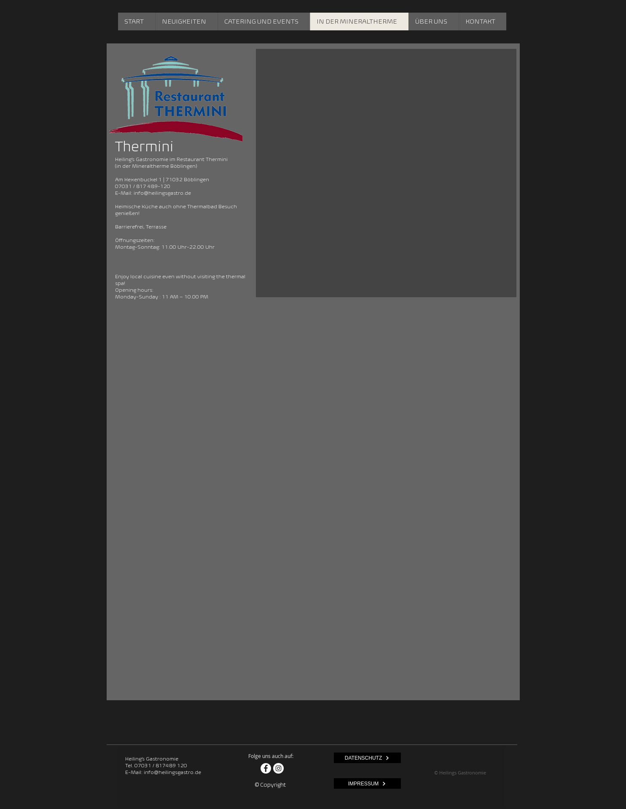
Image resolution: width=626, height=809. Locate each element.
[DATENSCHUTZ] (367, 758)
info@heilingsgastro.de (162, 193)
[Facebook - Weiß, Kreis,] (266, 768)
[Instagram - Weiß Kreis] (278, 768)
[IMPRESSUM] (367, 783)
